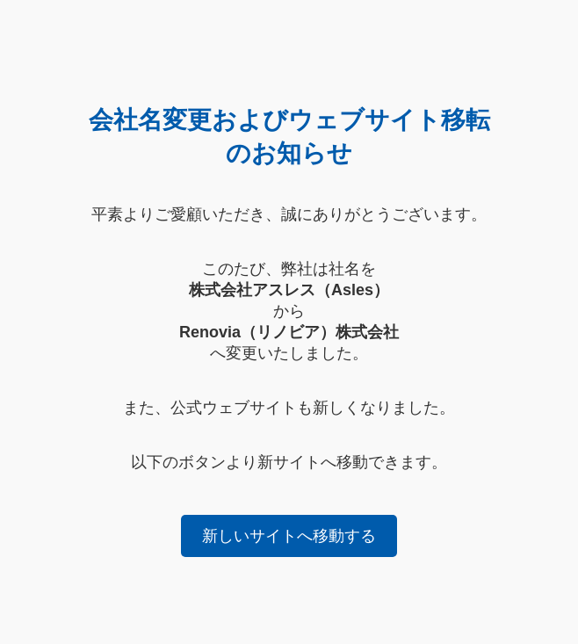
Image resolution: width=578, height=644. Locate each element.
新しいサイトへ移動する (289, 536)
